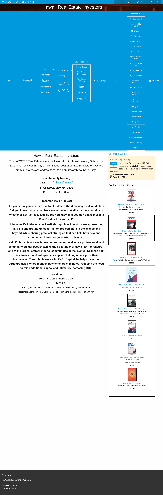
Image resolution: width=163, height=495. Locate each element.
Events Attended (135, 137)
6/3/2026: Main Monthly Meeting (18, 2)
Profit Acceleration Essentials (132, 335)
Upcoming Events (117, 153)
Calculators (81, 93)
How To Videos (136, 88)
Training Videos (136, 107)
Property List (63, 70)
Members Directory (136, 81)
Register (119, 2)
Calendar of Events (27, 81)
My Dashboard (141, 2)
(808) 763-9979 (9, 489)
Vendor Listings (100, 81)
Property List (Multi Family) (63, 90)
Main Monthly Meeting (120, 159)
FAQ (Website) (136, 70)
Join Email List (45, 75)
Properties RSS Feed (136, 64)
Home (9, 81)
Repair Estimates (136, 100)
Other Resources (81, 62)
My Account (135, 14)
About (45, 70)
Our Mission (45, 92)
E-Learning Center (81, 99)
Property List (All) (63, 76)
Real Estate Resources (81, 73)
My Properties (135, 41)
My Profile (136, 127)
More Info (136, 122)
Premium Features (135, 93)
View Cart (154, 81)
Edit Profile (136, 132)
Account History (136, 143)
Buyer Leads (136, 46)
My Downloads (136, 76)
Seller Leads (136, 51)
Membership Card (136, 25)
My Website (135, 31)
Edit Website (136, 36)
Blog (117, 81)
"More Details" (63, 182)
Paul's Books (81, 67)
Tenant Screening (81, 87)
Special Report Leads (136, 57)
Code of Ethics (45, 87)
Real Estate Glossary (81, 80)
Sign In (128, 2)
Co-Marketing (135, 117)
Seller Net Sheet (135, 112)
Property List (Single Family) (63, 83)
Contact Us (155, 2)
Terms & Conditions (45, 81)
